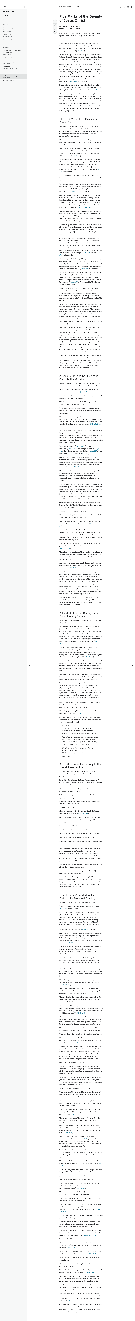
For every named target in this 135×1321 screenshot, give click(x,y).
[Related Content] (128, 8)
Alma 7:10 (75, 192)
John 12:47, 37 (71, 569)
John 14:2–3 (64, 910)
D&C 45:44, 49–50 (90, 1236)
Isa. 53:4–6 (89, 658)
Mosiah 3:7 (74, 283)
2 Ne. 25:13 (80, 52)
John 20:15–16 (83, 815)
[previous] (29, 662)
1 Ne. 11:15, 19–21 (85, 208)
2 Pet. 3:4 (72, 944)
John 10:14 (71, 450)
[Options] (131, 8)
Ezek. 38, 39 (83, 1140)
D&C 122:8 (86, 254)
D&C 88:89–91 (65, 986)
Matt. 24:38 (71, 1249)
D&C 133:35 (81, 1189)
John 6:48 (80, 447)
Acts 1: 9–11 (86, 930)
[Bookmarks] (124, 8)
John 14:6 (85, 455)
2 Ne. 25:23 (82, 714)
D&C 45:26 (92, 1255)
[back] (2, 8)
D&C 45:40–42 (81, 1044)
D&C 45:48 (68, 1134)
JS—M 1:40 (91, 1273)
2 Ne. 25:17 (93, 91)
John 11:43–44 (65, 549)
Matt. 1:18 (76, 157)
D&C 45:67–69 (78, 1115)
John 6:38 (83, 393)
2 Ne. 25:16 (73, 82)
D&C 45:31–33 (80, 1014)
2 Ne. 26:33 (72, 1302)
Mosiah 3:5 (84, 270)
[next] (132, 662)
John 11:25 (93, 452)
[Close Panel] (25, 8)
